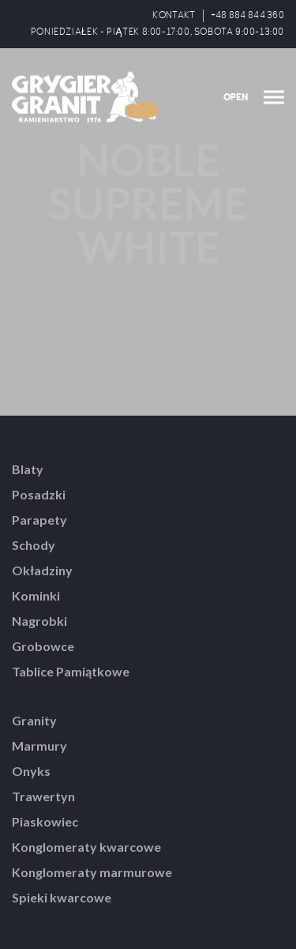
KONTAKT (173, 15)
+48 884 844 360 (248, 15)
